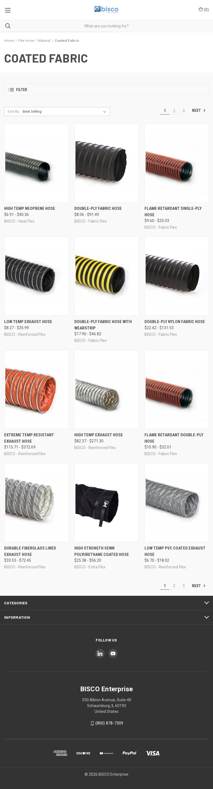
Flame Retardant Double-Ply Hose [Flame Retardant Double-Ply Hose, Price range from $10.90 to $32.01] (173, 438)
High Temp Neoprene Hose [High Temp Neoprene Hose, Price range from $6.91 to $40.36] (29, 208)
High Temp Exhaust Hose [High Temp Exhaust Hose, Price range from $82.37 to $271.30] (98, 434)
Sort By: (13, 111)
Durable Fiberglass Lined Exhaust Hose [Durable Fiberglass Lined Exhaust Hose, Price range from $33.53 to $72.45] (30, 551)
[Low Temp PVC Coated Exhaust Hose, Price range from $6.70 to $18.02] (177, 502)
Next (199, 110)
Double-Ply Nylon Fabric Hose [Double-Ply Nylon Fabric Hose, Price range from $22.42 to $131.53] (174, 321)
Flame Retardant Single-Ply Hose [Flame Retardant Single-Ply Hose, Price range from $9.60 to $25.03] (173, 211)
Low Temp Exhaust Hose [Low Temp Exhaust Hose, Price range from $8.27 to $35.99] (28, 321)
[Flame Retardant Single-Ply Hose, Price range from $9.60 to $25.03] (177, 163)
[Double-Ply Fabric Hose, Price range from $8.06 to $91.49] (106, 163)
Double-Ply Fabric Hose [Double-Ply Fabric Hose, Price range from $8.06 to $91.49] (98, 208)
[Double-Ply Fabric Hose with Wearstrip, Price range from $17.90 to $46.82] (106, 276)
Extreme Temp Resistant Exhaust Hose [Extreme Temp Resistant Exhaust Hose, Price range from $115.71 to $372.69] (29, 438)
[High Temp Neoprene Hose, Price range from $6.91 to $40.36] (36, 163)
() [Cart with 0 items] (204, 9)
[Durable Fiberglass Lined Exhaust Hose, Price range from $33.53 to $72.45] (36, 502)
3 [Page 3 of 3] (183, 111)
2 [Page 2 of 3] (174, 111)
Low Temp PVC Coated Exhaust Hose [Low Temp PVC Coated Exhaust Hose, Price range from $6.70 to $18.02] (175, 551)
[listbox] (65, 111)
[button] (106, 90)
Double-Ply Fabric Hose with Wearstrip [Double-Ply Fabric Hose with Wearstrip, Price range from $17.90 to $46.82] (103, 325)
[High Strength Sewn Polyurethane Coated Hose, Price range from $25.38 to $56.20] (106, 502)
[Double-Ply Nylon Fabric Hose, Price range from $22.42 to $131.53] (177, 276)
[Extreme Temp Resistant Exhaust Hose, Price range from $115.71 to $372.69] (36, 389)
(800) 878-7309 (109, 723)
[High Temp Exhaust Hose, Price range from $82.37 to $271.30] (106, 389)
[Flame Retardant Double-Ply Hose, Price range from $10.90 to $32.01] (177, 389)
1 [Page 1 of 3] (165, 111)
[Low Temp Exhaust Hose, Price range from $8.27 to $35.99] (36, 276)
